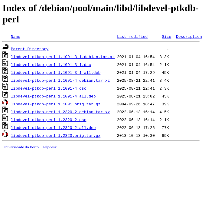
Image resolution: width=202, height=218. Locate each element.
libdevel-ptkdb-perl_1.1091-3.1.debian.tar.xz (63, 56)
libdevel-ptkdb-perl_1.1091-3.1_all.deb (55, 72)
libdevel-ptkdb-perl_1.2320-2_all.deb (53, 127)
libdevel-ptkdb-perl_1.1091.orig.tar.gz (55, 104)
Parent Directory (30, 48)
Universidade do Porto (20, 147)
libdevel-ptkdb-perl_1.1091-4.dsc (48, 88)
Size (166, 36)
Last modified (132, 36)
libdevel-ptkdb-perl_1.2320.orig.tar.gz (55, 135)
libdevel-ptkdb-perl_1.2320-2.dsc (48, 119)
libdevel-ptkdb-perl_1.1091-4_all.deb (53, 96)
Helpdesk (49, 147)
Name (15, 36)
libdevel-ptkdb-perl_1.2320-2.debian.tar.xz (60, 111)
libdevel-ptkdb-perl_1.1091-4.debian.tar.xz (60, 80)
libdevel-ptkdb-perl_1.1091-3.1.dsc (51, 64)
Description (189, 36)
